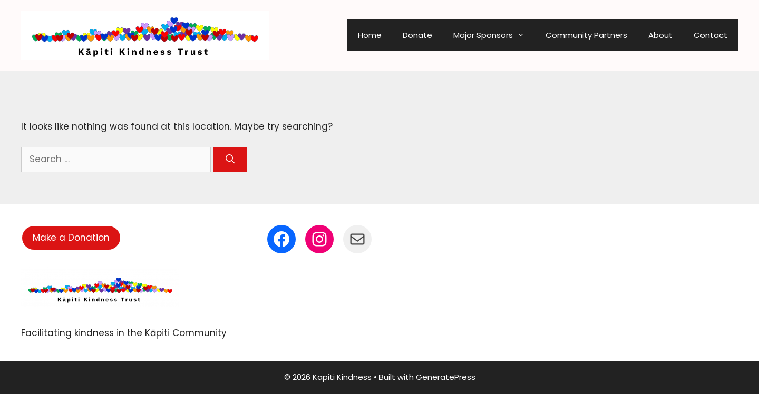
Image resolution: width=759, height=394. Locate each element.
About (660, 35)
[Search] (230, 159)
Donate (417, 35)
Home (370, 35)
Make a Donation (71, 237)
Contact (710, 35)
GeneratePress (445, 376)
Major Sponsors (494, 35)
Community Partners (586, 35)
